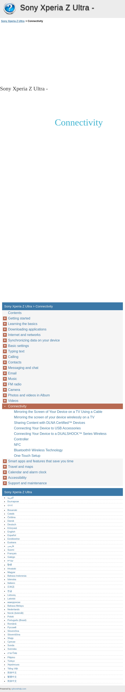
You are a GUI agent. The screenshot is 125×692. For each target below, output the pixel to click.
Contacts (14, 362)
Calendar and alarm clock (27, 472)
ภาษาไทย (12, 653)
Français (11, 553)
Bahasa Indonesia (16, 576)
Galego (11, 557)
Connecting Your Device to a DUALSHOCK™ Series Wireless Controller (60, 436)
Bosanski (12, 510)
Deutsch (11, 524)
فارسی (10, 546)
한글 (9, 591)
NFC (17, 444)
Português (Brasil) (16, 620)
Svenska (11, 649)
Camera (14, 390)
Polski (10, 616)
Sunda (10, 645)
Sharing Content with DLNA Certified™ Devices (49, 422)
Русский (11, 627)
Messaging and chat (23, 368)
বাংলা (10, 505)
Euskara (11, 542)
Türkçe (11, 661)
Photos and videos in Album (29, 395)
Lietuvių (11, 595)
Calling (13, 357)
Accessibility (17, 477)
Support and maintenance (27, 483)
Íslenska (11, 579)
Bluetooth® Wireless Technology (38, 450)
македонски (13, 602)
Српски (11, 641)
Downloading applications (27, 329)
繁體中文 (12, 677)
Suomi (10, 550)
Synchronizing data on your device (34, 340)
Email (12, 373)
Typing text (16, 351)
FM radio (14, 384)
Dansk (10, 521)
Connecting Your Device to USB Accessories (47, 428)
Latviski (11, 598)
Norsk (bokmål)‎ (15, 613)
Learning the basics (22, 324)
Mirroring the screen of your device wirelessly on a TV (54, 417)
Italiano (11, 583)
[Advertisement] (37, 53)
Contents (15, 313)
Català (10, 513)
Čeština (11, 517)
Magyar (11, 572)
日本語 (10, 587)
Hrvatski (11, 568)
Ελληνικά (12, 528)
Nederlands (13, 609)
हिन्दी (9, 565)
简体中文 (12, 672)
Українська (13, 664)
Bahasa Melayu (15, 606)
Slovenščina (13, 634)
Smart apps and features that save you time (41, 461)
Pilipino (11, 657)
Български (13, 501)
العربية (10, 497)
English (11, 531)
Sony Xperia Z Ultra (9, 8)
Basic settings (18, 346)
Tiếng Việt (12, 668)
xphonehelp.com (18, 689)
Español (11, 535)
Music (12, 379)
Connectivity (17, 406)
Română (11, 623)
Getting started (19, 318)
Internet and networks (24, 335)
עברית (10, 560)
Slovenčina (13, 631)
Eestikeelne (13, 539)
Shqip (10, 638)
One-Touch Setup (27, 455)
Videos (13, 401)
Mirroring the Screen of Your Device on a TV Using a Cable (58, 412)
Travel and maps (20, 466)
